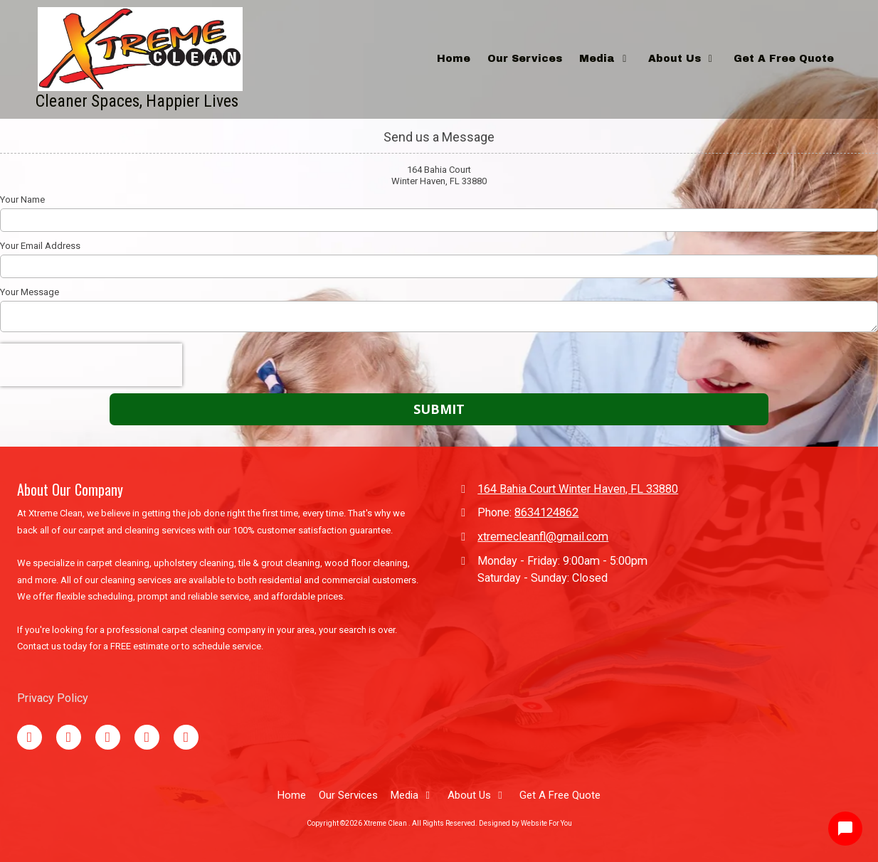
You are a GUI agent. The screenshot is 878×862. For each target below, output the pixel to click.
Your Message (29, 292)
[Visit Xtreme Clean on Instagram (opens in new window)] (186, 737)
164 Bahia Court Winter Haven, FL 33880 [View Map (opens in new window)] (577, 489)
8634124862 (546, 512)
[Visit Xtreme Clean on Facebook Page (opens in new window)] (29, 737)
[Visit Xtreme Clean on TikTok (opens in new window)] (107, 737)
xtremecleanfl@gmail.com (542, 536)
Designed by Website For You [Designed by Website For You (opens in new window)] (525, 823)
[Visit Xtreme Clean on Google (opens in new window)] (68, 737)
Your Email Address (40, 245)
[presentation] (91, 365)
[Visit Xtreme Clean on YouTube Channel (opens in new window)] (146, 737)
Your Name (22, 199)
